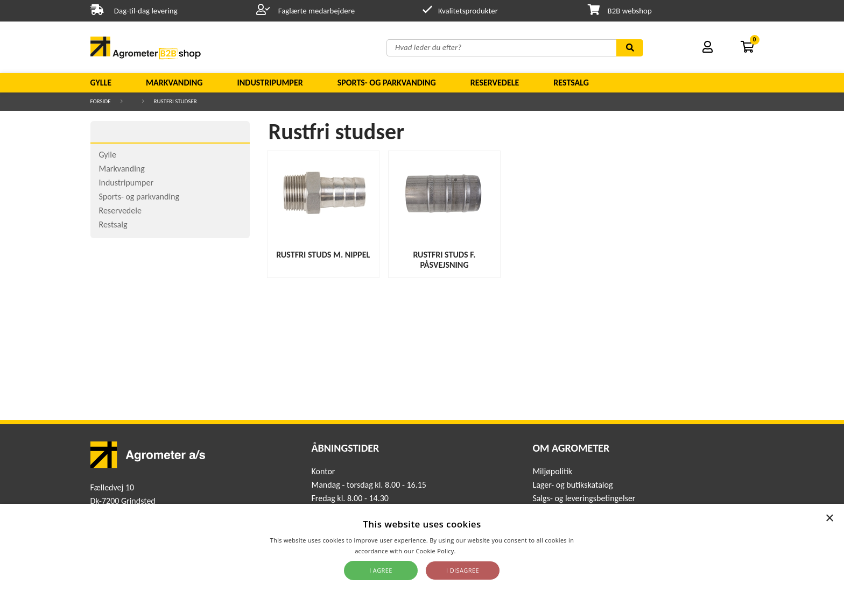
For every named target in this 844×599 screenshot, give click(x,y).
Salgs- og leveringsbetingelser (583, 498)
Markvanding (174, 82)
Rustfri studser (175, 101)
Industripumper (270, 82)
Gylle (101, 82)
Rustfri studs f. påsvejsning (444, 259)
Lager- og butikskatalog (572, 485)
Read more (473, 551)
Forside (100, 101)
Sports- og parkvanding (386, 82)
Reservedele (494, 82)
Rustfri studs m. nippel (323, 254)
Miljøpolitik (552, 471)
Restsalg (571, 82)
